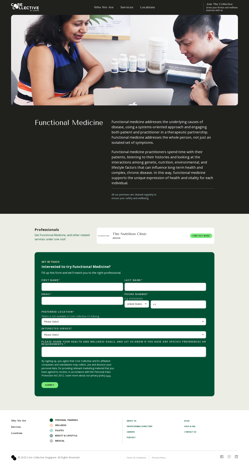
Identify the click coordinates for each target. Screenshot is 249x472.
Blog (187, 422)
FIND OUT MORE (196, 235)
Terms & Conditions (138, 459)
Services (127, 7)
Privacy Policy (163, 459)
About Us (132, 422)
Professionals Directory (142, 427)
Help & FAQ (190, 427)
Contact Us (191, 433)
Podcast (132, 438)
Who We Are (104, 7)
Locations (147, 7)
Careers (131, 433)
